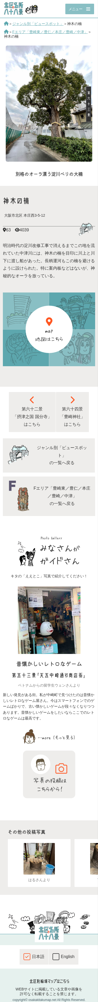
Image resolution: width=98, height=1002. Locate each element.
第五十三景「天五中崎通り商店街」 (49, 675)
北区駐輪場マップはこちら (49, 981)
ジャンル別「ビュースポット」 (38, 24)
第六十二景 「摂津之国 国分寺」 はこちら (32, 411)
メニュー (75, 9)
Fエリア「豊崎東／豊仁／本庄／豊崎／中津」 (50, 32)
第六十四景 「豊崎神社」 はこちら (72, 411)
